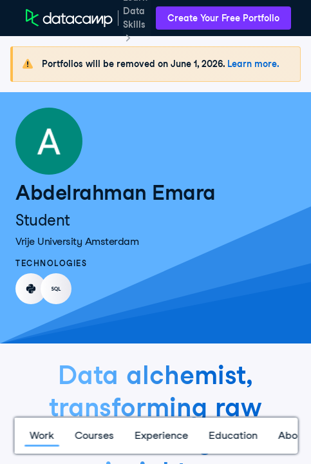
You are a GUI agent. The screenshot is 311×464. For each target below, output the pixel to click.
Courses (93, 435)
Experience (160, 435)
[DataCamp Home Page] (69, 18)
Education (232, 435)
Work (41, 435)
